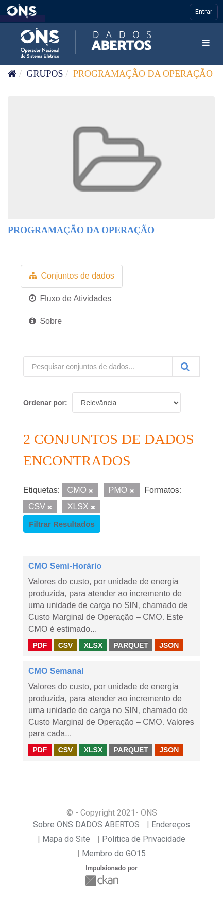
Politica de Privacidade (143, 839)
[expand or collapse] (206, 43)
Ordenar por (44, 402)
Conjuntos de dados (71, 275)
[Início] (12, 73)
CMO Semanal (56, 671)
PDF (39, 644)
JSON (169, 644)
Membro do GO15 (114, 853)
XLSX (93, 644)
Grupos (45, 73)
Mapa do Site (66, 839)
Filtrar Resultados (62, 523)
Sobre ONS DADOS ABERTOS (86, 824)
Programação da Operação (143, 73)
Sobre (45, 321)
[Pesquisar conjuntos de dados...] (98, 366)
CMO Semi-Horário (64, 566)
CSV (65, 644)
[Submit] (186, 366)
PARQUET (130, 644)
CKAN (103, 880)
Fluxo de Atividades (70, 298)
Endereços (170, 824)
